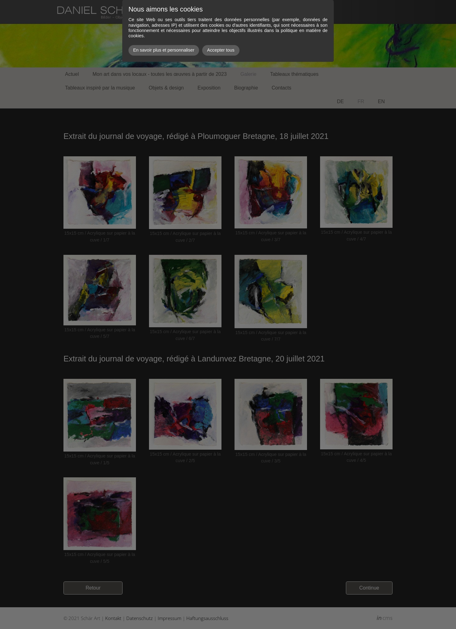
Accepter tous (221, 50)
